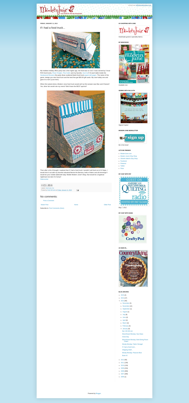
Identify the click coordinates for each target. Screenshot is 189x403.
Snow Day (125, 337)
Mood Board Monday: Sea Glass (132, 334)
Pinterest (123, 163)
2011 (123, 362)
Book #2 (125, 355)
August (125, 312)
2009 (123, 368)
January (125, 329)
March (125, 323)
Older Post (107, 205)
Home (76, 205)
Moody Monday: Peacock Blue (132, 353)
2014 (123, 298)
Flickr (122, 168)
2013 (123, 301)
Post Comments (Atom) (56, 208)
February (126, 326)
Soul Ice (85, 73)
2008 (123, 371)
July (124, 314)
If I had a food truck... (129, 347)
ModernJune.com (126, 153)
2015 (123, 295)
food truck (48, 188)
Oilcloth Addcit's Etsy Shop (129, 158)
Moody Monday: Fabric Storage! (132, 344)
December (126, 303)
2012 (123, 360)
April (124, 320)
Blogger (98, 393)
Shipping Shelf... (127, 350)
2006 (123, 377)
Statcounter (44, 179)
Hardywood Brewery (47, 75)
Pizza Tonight (57, 73)
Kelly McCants (51, 190)
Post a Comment (48, 200)
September (126, 309)
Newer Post (44, 205)
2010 (123, 365)
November (126, 306)
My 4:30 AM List (127, 331)
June (124, 317)
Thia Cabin (66, 73)
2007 (123, 374)
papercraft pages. (90, 75)
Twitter (122, 166)
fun (53, 188)
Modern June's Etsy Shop (128, 156)
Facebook (123, 161)
